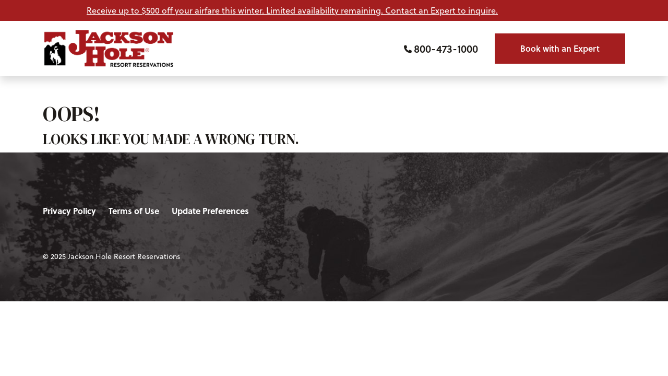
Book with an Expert (560, 48)
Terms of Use (134, 211)
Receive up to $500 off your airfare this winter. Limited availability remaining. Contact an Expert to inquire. (292, 10)
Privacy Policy (69, 211)
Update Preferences (210, 211)
